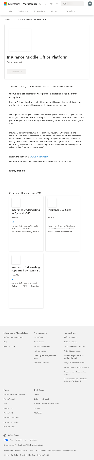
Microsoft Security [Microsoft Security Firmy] (9, 399)
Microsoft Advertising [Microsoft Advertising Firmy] (10, 417)
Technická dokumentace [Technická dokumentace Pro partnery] (72, 351)
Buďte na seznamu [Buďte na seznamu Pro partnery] (70, 342)
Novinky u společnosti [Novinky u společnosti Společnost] (41, 399)
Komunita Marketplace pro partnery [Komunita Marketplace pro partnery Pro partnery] (76, 367)
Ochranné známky (11, 455)
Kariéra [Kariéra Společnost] (36, 394)
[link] (26, 223)
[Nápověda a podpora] (45, 4)
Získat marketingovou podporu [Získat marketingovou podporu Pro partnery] (74, 346)
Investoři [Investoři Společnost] (37, 408)
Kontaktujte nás (21, 450)
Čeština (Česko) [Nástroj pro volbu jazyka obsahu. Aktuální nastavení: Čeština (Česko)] (13, 435)
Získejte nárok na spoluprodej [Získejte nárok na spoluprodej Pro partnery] (74, 362)
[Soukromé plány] (57, 4)
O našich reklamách (27, 455)
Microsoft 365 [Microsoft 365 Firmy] (8, 413)
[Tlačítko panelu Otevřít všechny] (8, 11)
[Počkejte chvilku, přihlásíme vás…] (90, 3)
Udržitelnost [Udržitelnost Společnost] (38, 413)
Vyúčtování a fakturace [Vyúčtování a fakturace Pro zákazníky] (41, 362)
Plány (23, 86)
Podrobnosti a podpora (62, 86)
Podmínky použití (69, 450)
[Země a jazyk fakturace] (72, 3)
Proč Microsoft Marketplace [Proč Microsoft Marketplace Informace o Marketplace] (13, 337)
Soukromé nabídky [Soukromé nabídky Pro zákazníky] (40, 351)
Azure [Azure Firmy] (5, 403)
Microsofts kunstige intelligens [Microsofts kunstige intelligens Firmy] (14, 394)
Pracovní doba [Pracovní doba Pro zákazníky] (38, 337)
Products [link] (8, 19)
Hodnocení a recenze (39, 86)
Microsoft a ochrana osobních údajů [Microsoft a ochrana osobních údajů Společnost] (46, 403)
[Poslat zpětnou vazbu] (39, 4)
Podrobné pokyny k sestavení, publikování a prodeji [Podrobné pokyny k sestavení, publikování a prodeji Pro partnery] (74, 357)
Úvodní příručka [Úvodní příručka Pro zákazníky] (39, 342)
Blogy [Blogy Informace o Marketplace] (5, 342)
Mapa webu (8, 450)
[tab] (14, 86)
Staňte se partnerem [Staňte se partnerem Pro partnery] (71, 337)
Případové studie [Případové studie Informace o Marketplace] (9, 346)
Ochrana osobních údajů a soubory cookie (45, 450)
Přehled (14, 86)
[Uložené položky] (51, 4)
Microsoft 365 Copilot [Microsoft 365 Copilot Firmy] (11, 422)
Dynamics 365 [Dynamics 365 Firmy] (8, 408)
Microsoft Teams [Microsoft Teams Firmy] (9, 427)
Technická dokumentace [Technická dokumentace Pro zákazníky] (42, 346)
